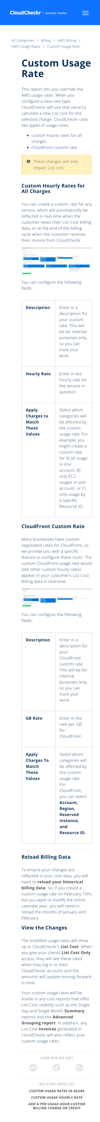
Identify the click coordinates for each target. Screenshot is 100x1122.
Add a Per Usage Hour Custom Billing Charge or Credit (57, 1106)
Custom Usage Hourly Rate (57, 1097)
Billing (46, 40)
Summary (74, 1011)
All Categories (23, 40)
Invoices (47, 1029)
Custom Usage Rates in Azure (56, 1091)
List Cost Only (76, 952)
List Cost (70, 946)
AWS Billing (67, 40)
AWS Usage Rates (27, 46)
